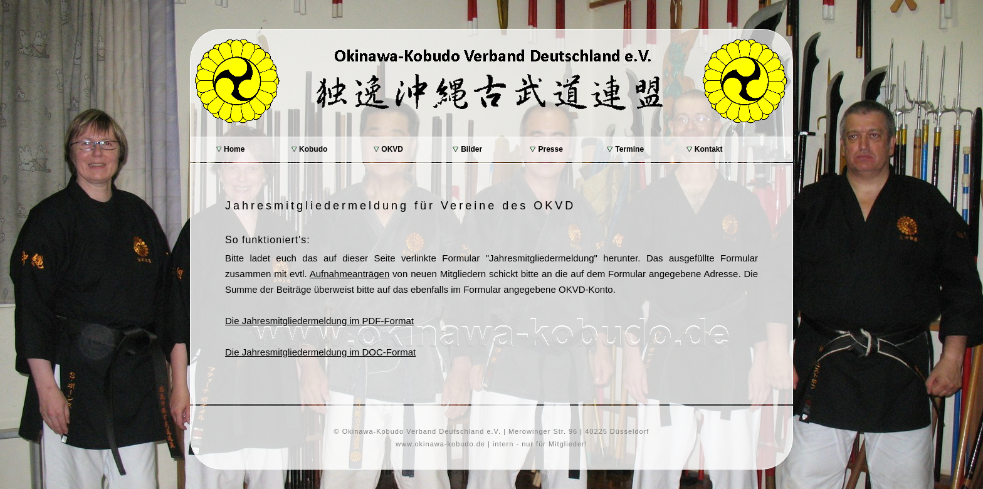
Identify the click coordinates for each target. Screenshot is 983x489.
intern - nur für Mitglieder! (540, 444)
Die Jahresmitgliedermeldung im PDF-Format (319, 320)
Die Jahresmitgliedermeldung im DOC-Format (320, 352)
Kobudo (310, 149)
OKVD (388, 149)
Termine (625, 149)
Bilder (467, 149)
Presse (546, 149)
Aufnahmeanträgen (350, 273)
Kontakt (704, 149)
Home (230, 149)
